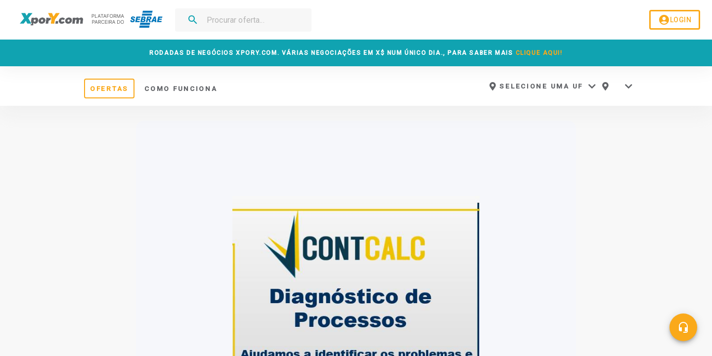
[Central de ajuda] (683, 327)
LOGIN (675, 20)
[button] (542, 86)
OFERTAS (109, 88)
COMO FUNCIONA (181, 88)
